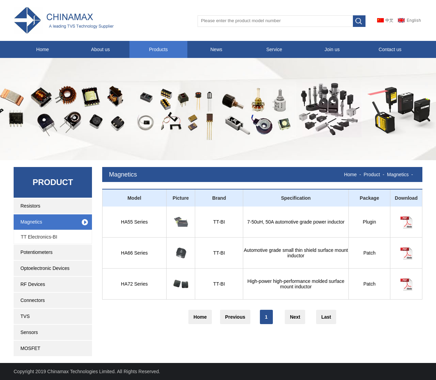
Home (42, 49)
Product (372, 174)
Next (295, 317)
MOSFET (30, 348)
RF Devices (32, 284)
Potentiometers (36, 252)
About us (100, 49)
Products (158, 49)
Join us (332, 49)
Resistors (30, 206)
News (216, 49)
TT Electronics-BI (39, 237)
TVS (25, 316)
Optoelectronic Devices (44, 268)
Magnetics (31, 222)
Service (274, 49)
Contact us (390, 49)
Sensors (29, 332)
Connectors (32, 300)
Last (326, 317)
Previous (235, 317)
